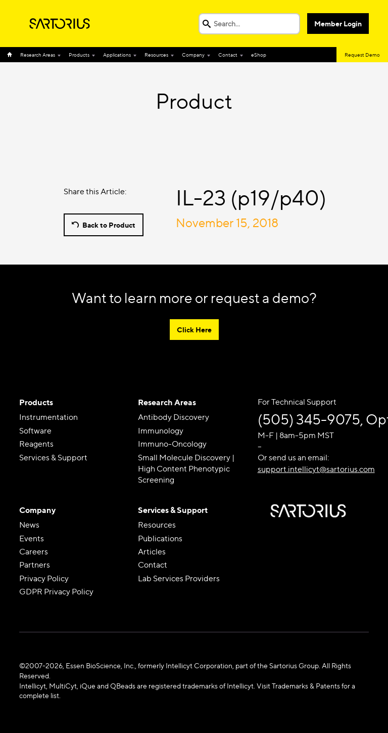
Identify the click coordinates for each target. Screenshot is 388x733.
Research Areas (37, 55)
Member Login (338, 23)
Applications (117, 55)
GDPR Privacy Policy (56, 591)
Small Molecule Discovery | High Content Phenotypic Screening (186, 469)
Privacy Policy (44, 578)
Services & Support (53, 457)
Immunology (160, 431)
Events (31, 538)
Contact (227, 55)
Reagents (36, 444)
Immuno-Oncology (172, 444)
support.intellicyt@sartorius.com (316, 469)
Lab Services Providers (179, 578)
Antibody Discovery (173, 417)
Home (11, 54)
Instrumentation (48, 417)
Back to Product (108, 225)
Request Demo (362, 55)
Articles (152, 551)
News (29, 525)
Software (35, 431)
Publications (160, 538)
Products (79, 55)
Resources (156, 55)
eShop (258, 55)
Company (193, 55)
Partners (34, 565)
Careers (33, 551)
